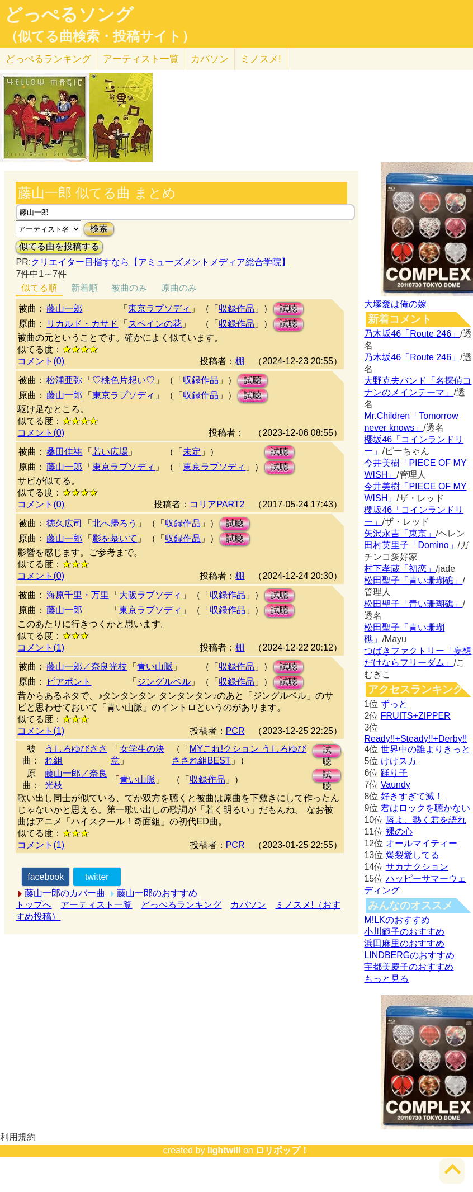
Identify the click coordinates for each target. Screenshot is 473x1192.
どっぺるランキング (181, 905)
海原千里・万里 (77, 595)
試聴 (288, 308)
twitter (97, 877)
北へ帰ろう (114, 523)
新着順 (84, 288)
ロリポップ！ (282, 1150)
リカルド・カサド (82, 323)
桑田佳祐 (64, 451)
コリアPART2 (217, 504)
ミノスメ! (260, 59)
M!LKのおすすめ (396, 920)
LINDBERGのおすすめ (409, 955)
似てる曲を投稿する (59, 246)
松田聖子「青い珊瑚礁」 (413, 580)
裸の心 (399, 831)
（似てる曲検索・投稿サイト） (99, 36)
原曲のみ (179, 288)
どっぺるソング (69, 14)
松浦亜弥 (64, 380)
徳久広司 (64, 523)
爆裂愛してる (412, 855)
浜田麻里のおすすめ (404, 943)
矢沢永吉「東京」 (400, 533)
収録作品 (236, 308)
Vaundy (395, 784)
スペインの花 (155, 323)
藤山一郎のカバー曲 (65, 893)
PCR (235, 731)
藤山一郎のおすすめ (157, 893)
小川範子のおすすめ (404, 931)
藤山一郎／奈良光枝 (86, 666)
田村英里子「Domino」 (410, 545)
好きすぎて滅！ (412, 796)
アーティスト (141, 59)
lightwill (224, 1150)
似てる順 (39, 288)
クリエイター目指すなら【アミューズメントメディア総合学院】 (160, 262)
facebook (45, 877)
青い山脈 (155, 666)
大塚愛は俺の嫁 (395, 304)
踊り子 (394, 773)
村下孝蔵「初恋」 (400, 568)
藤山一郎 (64, 308)
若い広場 (110, 451)
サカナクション (417, 866)
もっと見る (386, 978)
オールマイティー (421, 843)
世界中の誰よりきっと (425, 749)
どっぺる (48, 59)
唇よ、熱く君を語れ (426, 819)
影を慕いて (114, 538)
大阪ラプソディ (150, 595)
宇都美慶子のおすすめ (408, 967)
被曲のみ (129, 288)
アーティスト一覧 (96, 905)
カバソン (210, 59)
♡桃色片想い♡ (123, 380)
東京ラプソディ (159, 308)
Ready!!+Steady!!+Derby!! (415, 738)
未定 (192, 451)
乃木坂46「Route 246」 (412, 333)
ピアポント (68, 681)
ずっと (394, 704)
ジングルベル (164, 681)
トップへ (33, 905)
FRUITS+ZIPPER (416, 715)
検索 (99, 228)
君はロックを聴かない (425, 808)
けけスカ (399, 761)
